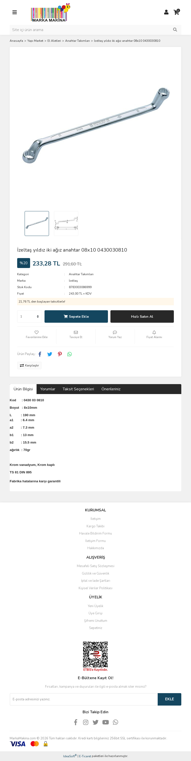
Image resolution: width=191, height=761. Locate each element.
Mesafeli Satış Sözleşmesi (95, 566)
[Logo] (49, 12)
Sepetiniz (95, 628)
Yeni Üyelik (95, 606)
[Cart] (176, 12)
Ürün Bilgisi (23, 389)
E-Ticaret (85, 756)
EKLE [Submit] (169, 699)
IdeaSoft (70, 756)
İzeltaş (73, 281)
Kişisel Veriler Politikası (95, 588)
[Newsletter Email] (84, 699)
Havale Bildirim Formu (95, 533)
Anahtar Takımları (81, 274)
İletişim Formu (95, 541)
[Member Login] (166, 12)
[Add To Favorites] (36, 336)
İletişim (96, 519)
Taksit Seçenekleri (78, 389)
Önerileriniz (110, 389)
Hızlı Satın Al (142, 316)
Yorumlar (47, 389)
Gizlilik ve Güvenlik (95, 573)
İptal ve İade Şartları (95, 581)
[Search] (95, 30)
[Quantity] (29, 316)
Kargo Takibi (95, 526)
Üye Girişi (95, 613)
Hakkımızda (95, 548)
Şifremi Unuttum (95, 621)
